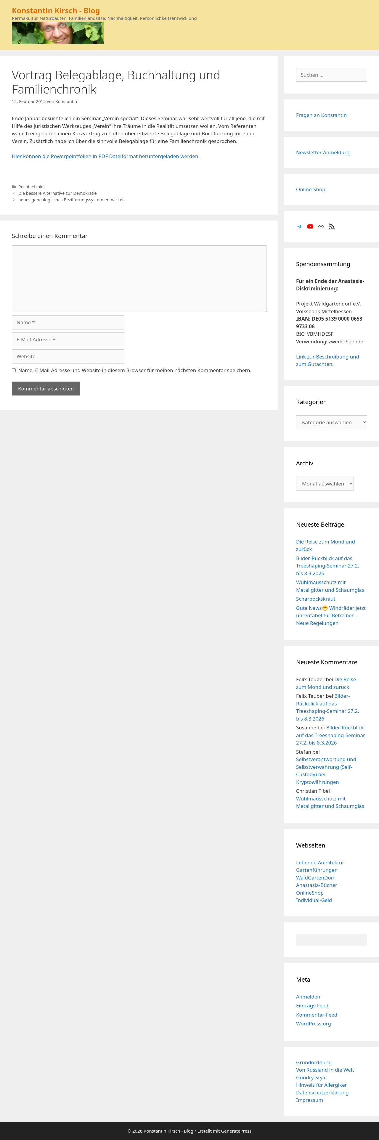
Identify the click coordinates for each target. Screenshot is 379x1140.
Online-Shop (310, 189)
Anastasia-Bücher (316, 885)
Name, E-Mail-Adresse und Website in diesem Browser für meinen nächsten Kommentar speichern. (135, 370)
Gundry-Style (311, 1077)
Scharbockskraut (315, 598)
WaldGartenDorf (315, 877)
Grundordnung (314, 1062)
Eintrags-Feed (312, 1005)
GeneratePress (236, 1131)
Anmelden (308, 996)
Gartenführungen (317, 869)
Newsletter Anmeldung (323, 152)
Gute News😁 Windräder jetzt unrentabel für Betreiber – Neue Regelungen (331, 615)
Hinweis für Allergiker (321, 1084)
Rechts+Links (31, 186)
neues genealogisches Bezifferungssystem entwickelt (71, 199)
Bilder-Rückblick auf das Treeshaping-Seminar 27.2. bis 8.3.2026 (327, 566)
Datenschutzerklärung (322, 1092)
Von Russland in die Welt (325, 1069)
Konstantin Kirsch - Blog (56, 10)
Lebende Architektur (320, 862)
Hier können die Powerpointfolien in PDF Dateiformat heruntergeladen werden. (106, 156)
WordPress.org (313, 1023)
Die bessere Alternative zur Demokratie (57, 193)
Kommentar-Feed (316, 1014)
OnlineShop (310, 892)
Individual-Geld (314, 900)
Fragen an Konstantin (321, 115)
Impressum (309, 1099)
